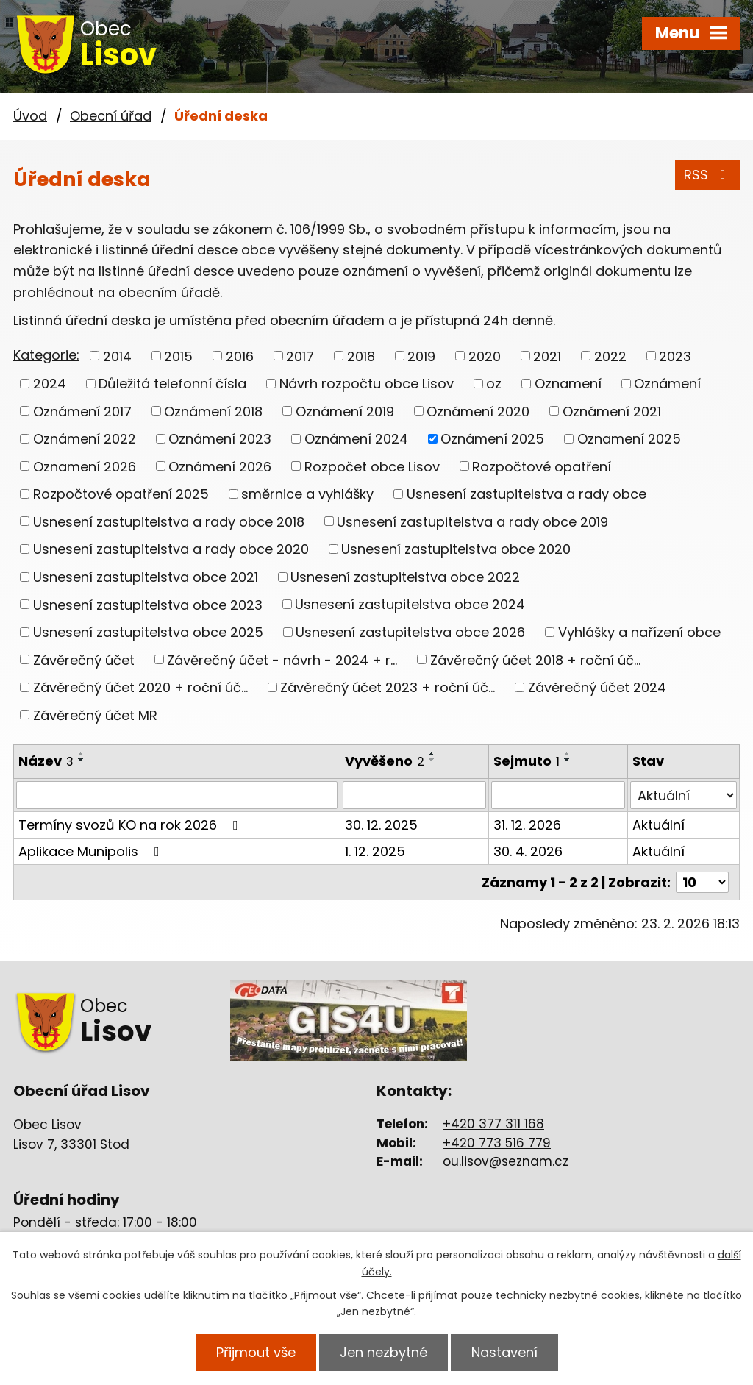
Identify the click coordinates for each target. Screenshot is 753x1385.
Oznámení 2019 (345, 411)
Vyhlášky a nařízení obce (639, 632)
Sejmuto (526, 761)
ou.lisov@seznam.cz (505, 1161)
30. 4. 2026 (528, 851)
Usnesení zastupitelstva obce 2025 (148, 632)
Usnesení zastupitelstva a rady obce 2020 (171, 549)
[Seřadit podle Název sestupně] (82, 760)
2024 (49, 383)
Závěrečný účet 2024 (597, 687)
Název (46, 761)
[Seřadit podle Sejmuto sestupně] (568, 760)
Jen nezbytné (383, 1352)
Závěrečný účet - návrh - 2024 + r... (282, 659)
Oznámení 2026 (219, 466)
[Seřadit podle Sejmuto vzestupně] (568, 754)
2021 (547, 355)
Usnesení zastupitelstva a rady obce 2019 (472, 521)
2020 (484, 355)
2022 (610, 355)
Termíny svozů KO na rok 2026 (131, 825)
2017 (300, 355)
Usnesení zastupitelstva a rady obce (526, 494)
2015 (178, 355)
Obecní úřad (110, 116)
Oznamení (568, 383)
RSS (708, 174)
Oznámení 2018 (213, 411)
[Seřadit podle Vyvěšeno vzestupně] (432, 754)
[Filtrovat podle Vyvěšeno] (414, 795)
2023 (675, 355)
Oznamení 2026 (84, 466)
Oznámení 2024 (356, 439)
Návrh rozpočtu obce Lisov (366, 383)
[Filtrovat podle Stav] (683, 795)
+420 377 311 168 (493, 1124)
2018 (361, 355)
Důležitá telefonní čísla (172, 383)
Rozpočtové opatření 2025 (121, 494)
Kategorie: (46, 355)
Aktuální (658, 825)
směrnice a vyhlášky (307, 494)
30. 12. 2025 (381, 825)
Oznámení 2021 (612, 411)
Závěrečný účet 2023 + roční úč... (387, 687)
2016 (240, 355)
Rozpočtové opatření (541, 466)
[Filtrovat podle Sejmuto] (558, 795)
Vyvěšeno (384, 761)
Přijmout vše (256, 1352)
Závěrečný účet (84, 659)
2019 (421, 355)
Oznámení (667, 383)
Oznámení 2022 (84, 439)
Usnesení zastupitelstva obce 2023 (148, 604)
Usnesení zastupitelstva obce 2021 (145, 577)
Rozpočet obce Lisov (372, 466)
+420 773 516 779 (497, 1143)
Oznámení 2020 (478, 411)
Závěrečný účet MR (95, 714)
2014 (117, 355)
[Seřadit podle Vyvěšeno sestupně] (432, 760)
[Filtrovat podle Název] (177, 795)
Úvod (30, 116)
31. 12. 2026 (527, 825)
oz (494, 383)
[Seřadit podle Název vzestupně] (82, 754)
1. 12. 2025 (375, 851)
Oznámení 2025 (492, 439)
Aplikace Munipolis (91, 851)
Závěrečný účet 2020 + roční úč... (140, 687)
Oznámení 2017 (82, 411)
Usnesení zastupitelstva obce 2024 (410, 604)
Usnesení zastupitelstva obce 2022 (405, 577)
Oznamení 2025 (629, 439)
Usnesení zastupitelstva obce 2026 (410, 632)
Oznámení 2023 (219, 439)
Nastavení (504, 1352)
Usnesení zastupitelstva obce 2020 (456, 549)
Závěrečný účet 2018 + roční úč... (535, 659)
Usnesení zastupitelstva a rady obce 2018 (168, 521)
